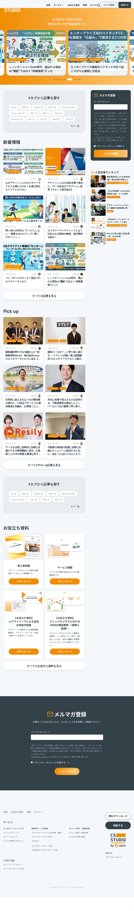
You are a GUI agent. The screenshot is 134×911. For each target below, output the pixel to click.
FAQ (15, 119)
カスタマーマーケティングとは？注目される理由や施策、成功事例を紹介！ (65, 240)
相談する (122, 6)
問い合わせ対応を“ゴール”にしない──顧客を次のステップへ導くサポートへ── (22, 240)
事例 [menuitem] (77, 6)
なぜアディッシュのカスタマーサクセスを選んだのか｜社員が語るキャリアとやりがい (22, 193)
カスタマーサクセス (17, 59)
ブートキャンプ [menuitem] (11, 850)
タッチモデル (96, 59)
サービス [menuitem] (50, 6)
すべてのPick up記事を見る (44, 471)
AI (14, 107)
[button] (54, 79)
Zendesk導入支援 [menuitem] (78, 850)
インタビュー (11, 348)
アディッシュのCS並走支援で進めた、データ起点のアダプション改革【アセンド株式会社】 (65, 193)
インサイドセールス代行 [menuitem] (14, 882)
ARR (26, 107)
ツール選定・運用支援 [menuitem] (79, 846)
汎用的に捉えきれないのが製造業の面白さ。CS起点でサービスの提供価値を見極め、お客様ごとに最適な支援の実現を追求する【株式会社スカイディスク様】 (23, 413)
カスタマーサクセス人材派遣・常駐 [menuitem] (47, 846)
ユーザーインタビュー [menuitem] (14, 878)
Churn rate (39, 113)
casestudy (18, 113)
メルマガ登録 (106, 6)
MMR (72, 119)
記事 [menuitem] (40, 6)
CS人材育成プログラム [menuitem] (14, 854)
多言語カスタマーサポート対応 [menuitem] (45, 863)
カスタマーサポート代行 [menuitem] (43, 859)
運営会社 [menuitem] (108, 866)
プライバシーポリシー (104, 137)
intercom (30, 119)
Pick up (20, 348)
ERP (68, 113)
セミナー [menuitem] (86, 6)
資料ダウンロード (118, 829)
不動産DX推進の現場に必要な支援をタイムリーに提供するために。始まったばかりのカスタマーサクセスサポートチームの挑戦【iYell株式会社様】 (65, 460)
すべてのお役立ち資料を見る (44, 679)
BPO (55, 107)
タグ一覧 (75, 132)
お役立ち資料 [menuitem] (65, 6)
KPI (46, 119)
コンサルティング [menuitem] (12, 846)
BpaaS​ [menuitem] (36, 854)
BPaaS (41, 107)
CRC (55, 113)
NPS (15, 125)
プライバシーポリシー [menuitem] (114, 871)
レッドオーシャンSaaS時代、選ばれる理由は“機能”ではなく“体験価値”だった (65, 288)
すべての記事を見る (44, 302)
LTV (58, 119)
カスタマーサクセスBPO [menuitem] (43, 850)
